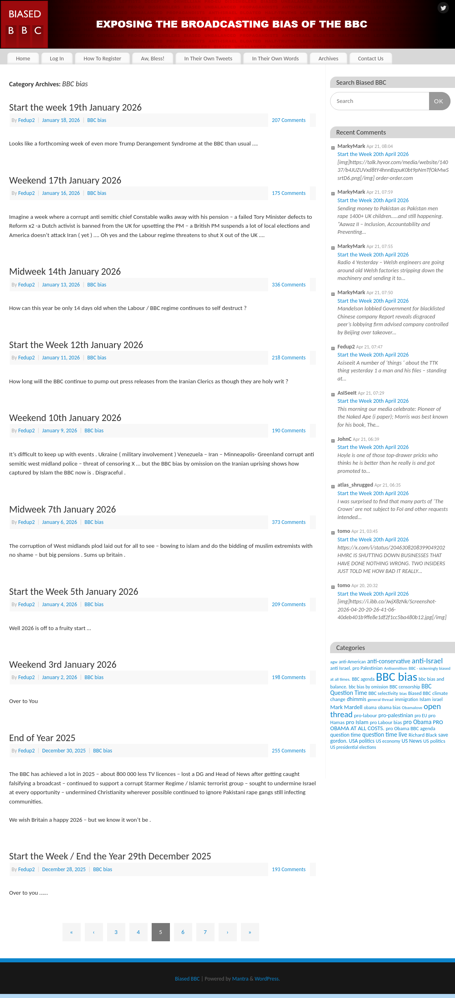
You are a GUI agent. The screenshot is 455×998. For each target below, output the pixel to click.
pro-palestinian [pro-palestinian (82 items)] (395, 715)
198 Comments (289, 677)
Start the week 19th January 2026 (75, 107)
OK (436, 101)
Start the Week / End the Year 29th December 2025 (110, 856)
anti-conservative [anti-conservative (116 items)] (388, 661)
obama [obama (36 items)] (370, 707)
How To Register (102, 58)
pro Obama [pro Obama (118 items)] (417, 722)
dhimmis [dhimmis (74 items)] (356, 699)
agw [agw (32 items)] (333, 662)
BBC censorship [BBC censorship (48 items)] (405, 687)
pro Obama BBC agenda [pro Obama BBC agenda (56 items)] (410, 728)
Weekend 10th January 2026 (65, 417)
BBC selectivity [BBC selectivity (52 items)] (383, 693)
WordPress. (267, 978)
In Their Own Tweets (208, 58)
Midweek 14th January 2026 (65, 271)
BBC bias (96, 120)
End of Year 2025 (42, 738)
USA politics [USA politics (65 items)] (361, 740)
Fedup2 (26, 120)
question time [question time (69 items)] (345, 734)
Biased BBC (187, 978)
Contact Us (371, 58)
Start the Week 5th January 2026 (73, 591)
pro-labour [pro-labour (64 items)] (365, 715)
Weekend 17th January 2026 (65, 180)
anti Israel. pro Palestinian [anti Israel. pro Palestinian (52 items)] (356, 668)
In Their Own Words (275, 58)
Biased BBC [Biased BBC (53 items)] (419, 693)
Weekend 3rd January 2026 (63, 664)
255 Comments (289, 750)
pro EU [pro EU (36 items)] (420, 715)
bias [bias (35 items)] (403, 693)
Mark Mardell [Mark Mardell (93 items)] (346, 707)
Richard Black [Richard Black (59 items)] (423, 735)
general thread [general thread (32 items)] (380, 699)
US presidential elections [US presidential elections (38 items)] (353, 747)
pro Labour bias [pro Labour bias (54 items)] (386, 722)
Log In (57, 58)
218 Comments (289, 357)
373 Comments (289, 522)
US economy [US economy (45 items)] (388, 741)
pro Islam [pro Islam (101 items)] (357, 722)
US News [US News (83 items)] (411, 740)
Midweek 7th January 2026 (62, 509)
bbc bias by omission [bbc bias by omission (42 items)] (368, 687)
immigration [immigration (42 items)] (406, 699)
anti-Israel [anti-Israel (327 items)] (427, 660)
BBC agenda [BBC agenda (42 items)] (363, 679)
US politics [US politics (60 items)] (434, 741)
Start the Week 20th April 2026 (373, 154)
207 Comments (289, 120)
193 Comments (289, 869)
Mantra (240, 978)
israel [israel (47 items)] (437, 699)
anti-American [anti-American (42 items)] (352, 662)
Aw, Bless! (153, 58)
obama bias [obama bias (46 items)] (389, 707)
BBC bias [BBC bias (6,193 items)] (396, 676)
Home (23, 58)
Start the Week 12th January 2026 (76, 344)
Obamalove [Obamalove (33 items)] (412, 707)
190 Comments (289, 430)
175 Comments (289, 193)
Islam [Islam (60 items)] (425, 699)
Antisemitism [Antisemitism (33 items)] (396, 668)
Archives (328, 58)
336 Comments (289, 284)
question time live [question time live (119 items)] (384, 734)
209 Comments (289, 604)
